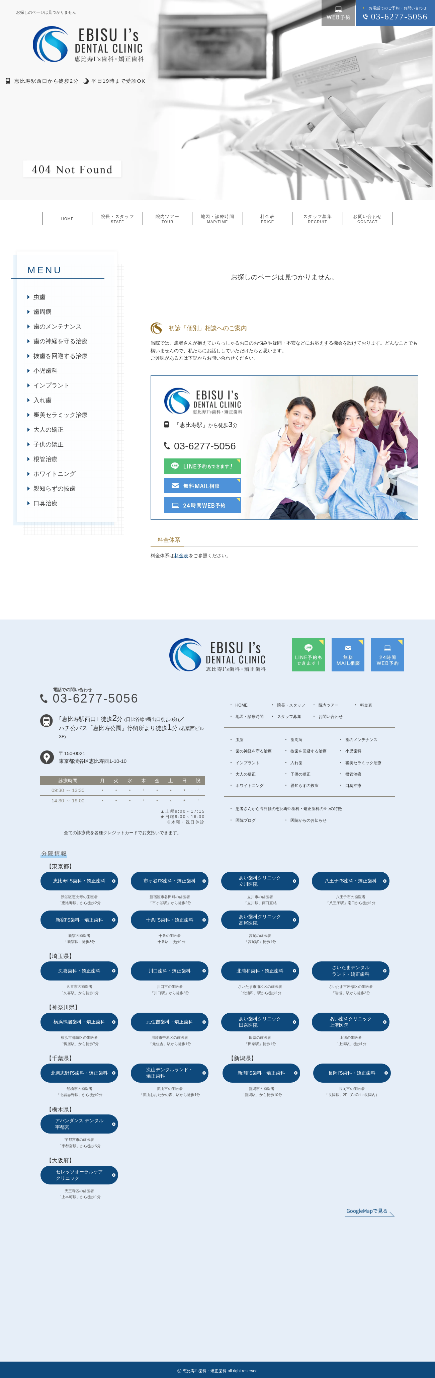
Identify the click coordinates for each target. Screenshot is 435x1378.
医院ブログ (246, 820)
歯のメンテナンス (57, 326)
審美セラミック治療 (60, 415)
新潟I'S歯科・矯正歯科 (261, 1073)
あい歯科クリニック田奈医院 (260, 1022)
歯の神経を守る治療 (60, 341)
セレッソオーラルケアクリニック (79, 1175)
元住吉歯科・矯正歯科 (169, 1021)
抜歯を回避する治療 (60, 356)
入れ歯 (42, 400)
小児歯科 (45, 371)
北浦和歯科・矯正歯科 (260, 970)
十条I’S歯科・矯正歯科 (169, 920)
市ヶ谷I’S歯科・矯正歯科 (170, 880)
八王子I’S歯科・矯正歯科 (351, 880)
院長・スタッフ (291, 705)
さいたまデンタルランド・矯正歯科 (350, 970)
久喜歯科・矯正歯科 (79, 970)
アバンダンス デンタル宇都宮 (79, 1124)
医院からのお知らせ (308, 820)
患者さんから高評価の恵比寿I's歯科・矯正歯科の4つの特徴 (289, 808)
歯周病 (42, 312)
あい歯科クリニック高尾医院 (260, 920)
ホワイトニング (54, 474)
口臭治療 (45, 503)
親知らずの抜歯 (54, 489)
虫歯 (39, 297)
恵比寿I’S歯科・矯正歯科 (79, 880)
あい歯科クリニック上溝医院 (351, 1022)
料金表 (181, 555)
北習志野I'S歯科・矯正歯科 (79, 1073)
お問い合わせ (331, 716)
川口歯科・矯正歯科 (170, 970)
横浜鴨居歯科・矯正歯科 (79, 1021)
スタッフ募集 (289, 716)
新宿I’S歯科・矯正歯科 (79, 920)
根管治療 (45, 459)
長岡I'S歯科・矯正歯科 (352, 1073)
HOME (242, 705)
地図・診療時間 (250, 716)
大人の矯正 (48, 430)
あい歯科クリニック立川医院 (260, 881)
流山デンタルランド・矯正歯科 (169, 1073)
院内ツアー (329, 705)
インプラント (51, 385)
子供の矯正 (48, 444)
